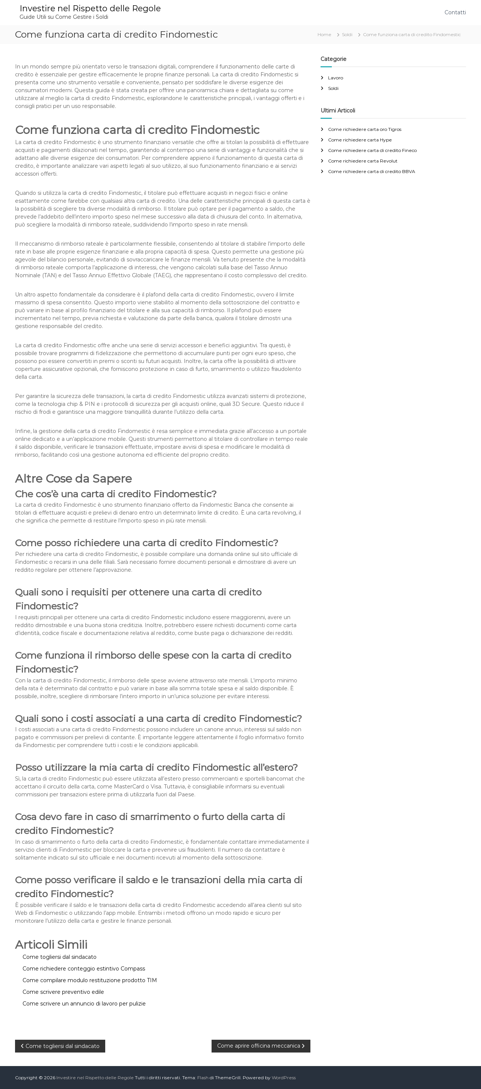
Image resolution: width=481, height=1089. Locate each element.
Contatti (455, 12)
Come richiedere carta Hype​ (360, 140)
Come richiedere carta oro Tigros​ (364, 129)
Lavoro (335, 77)
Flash (203, 1077)
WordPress (284, 1077)
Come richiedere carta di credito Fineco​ (372, 150)
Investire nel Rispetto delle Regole (90, 8)
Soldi (347, 34)
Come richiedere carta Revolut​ (363, 161)
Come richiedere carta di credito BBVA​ (371, 171)
